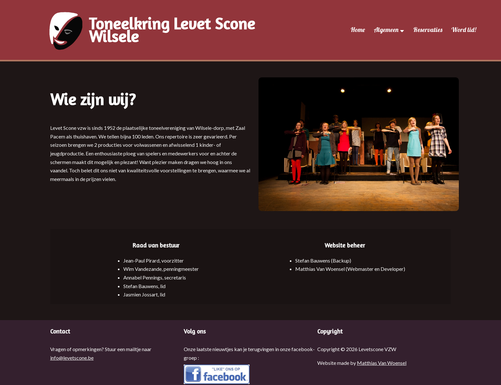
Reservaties (427, 30)
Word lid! (463, 30)
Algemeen (389, 30)
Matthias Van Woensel (381, 363)
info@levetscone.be (72, 358)
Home (358, 30)
